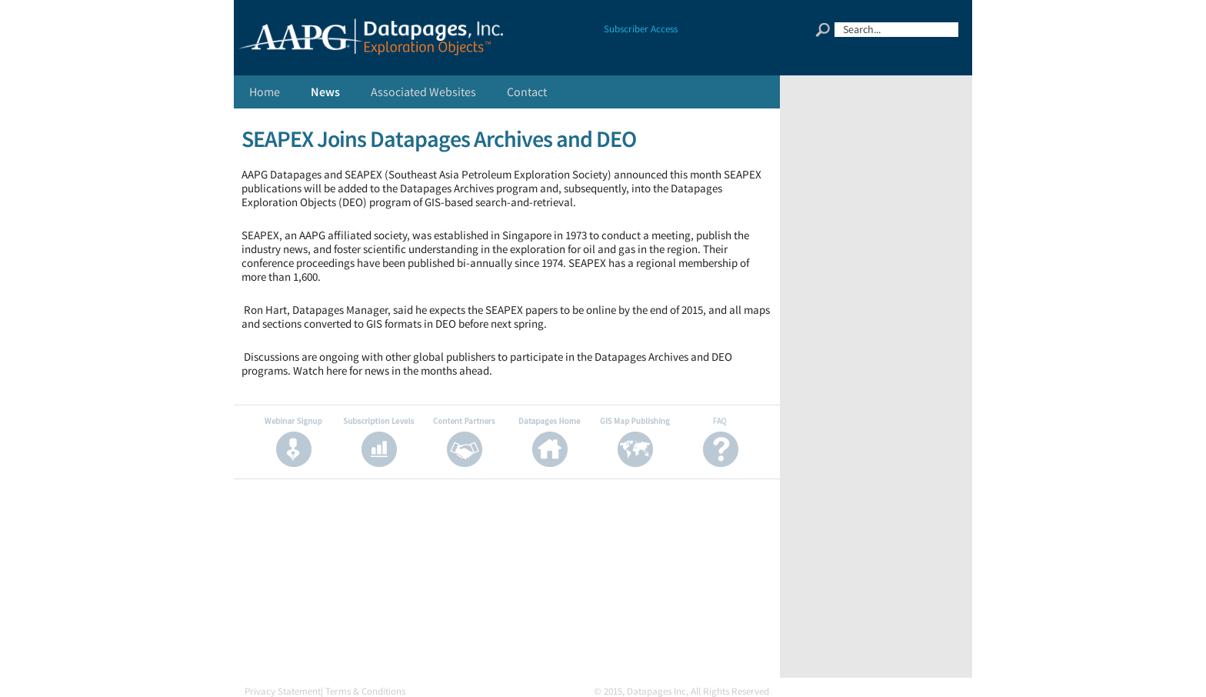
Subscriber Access (641, 28)
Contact (527, 92)
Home (264, 92)
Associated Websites (423, 92)
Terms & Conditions (365, 691)
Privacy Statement (283, 691)
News (325, 92)
